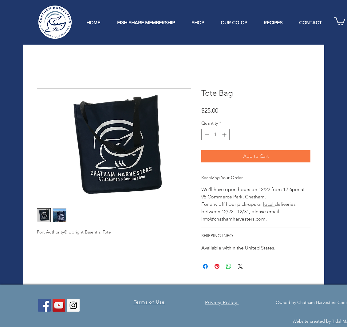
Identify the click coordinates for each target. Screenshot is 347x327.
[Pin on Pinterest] (217, 266)
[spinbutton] (215, 134)
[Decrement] (206, 134)
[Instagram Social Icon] (73, 305)
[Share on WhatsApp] (228, 266)
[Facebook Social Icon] (44, 305)
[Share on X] (240, 266)
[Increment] (225, 134)
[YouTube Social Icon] (59, 305)
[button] (339, 20)
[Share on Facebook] (205, 266)
